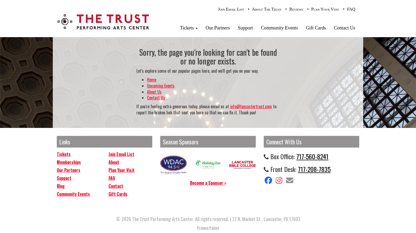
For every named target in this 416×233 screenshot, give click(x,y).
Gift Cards (316, 28)
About (114, 162)
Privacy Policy (208, 227)
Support (245, 28)
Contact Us (345, 28)
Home (151, 79)
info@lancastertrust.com (251, 106)
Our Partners (218, 28)
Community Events (279, 28)
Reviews (296, 9)
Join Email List (231, 9)
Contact (116, 186)
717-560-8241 (312, 156)
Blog (61, 186)
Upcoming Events (161, 86)
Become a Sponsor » (208, 183)
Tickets (189, 28)
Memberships (69, 162)
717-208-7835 (314, 169)
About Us (154, 92)
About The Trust (266, 9)
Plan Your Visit (325, 9)
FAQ (351, 9)
